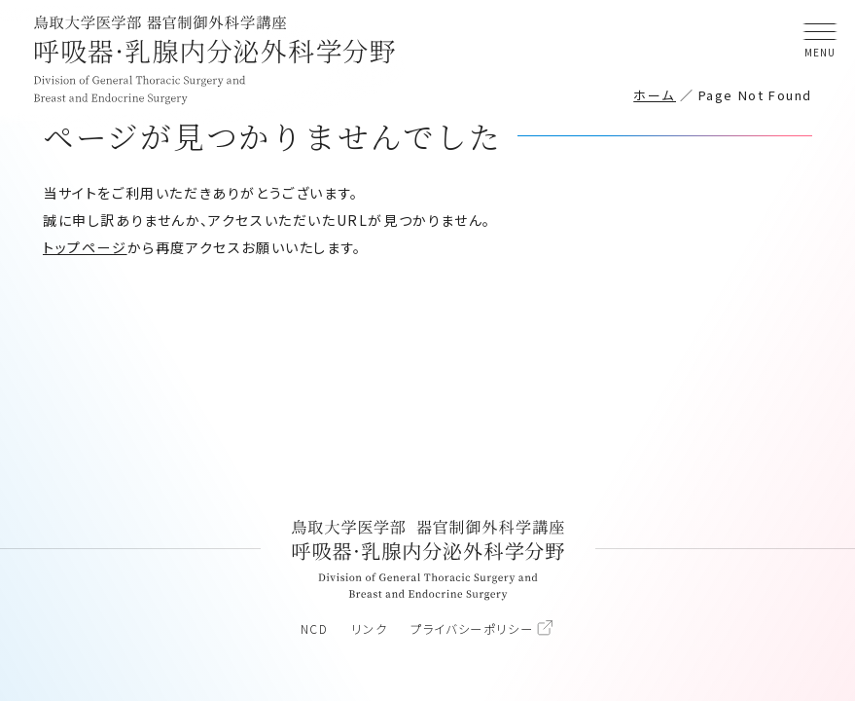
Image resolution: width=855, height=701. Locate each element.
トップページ (85, 247)
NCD (315, 629)
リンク (369, 629)
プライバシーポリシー (471, 629)
